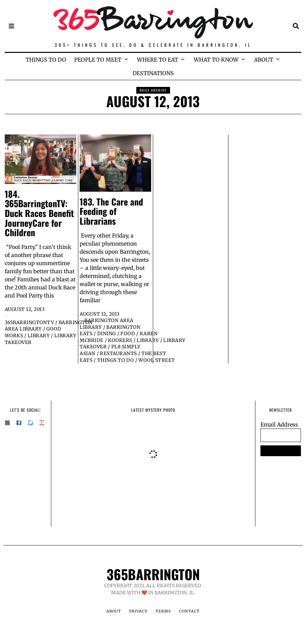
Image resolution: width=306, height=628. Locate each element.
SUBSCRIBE (281, 451)
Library (39, 336)
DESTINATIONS (153, 73)
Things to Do (115, 360)
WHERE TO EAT (157, 59)
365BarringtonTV (29, 322)
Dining (106, 334)
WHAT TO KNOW (216, 59)
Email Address (279, 424)
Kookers (120, 340)
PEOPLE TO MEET (97, 59)
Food (127, 334)
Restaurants (118, 353)
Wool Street (156, 360)
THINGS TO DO (46, 59)
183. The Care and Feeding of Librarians (111, 211)
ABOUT (263, 59)
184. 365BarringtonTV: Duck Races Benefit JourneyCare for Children (39, 213)
